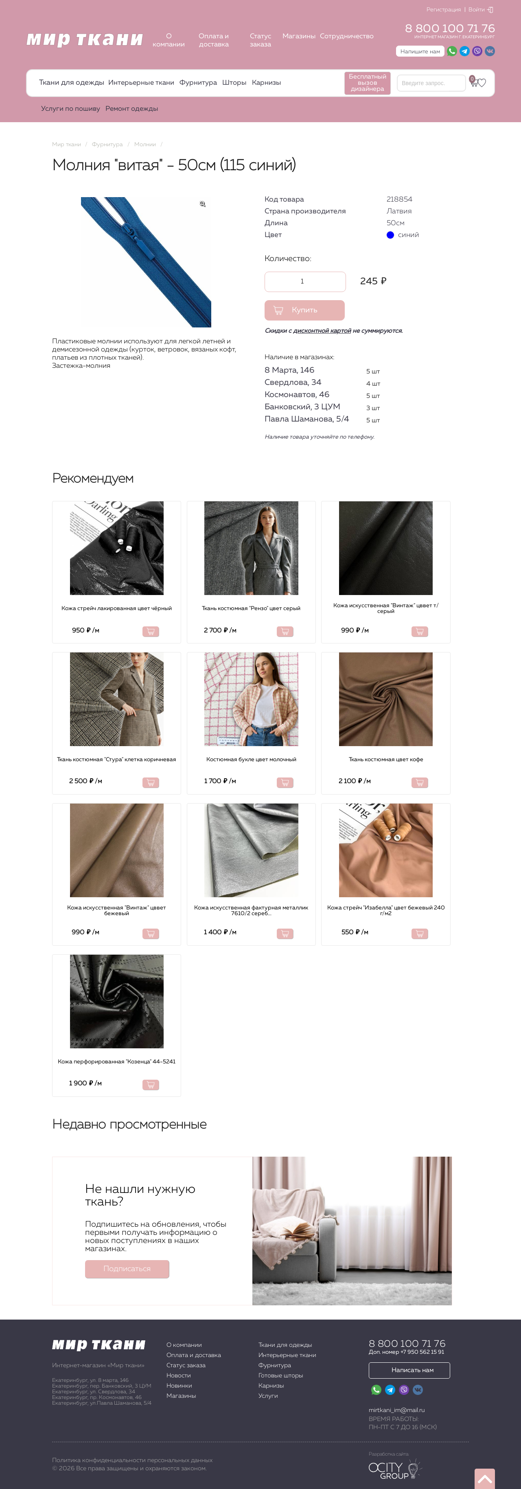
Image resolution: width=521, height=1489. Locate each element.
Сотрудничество (347, 36)
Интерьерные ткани (141, 82)
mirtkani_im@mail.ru (397, 1410)
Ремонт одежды (131, 108)
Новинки (179, 1386)
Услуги (268, 1396)
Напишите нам (420, 52)
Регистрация (444, 10)
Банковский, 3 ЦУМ (302, 407)
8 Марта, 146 (289, 370)
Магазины (299, 36)
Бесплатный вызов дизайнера (367, 83)
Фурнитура (198, 82)
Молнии (145, 144)
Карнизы (266, 82)
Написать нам (413, 1370)
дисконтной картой (322, 331)
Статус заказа (260, 40)
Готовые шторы (280, 1376)
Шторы (234, 82)
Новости (178, 1376)
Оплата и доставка (214, 40)
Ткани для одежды (71, 82)
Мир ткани (66, 144)
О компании (169, 40)
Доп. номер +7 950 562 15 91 (406, 1352)
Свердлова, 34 (293, 382)
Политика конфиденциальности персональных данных (132, 1460)
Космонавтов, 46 (297, 395)
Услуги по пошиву (70, 108)
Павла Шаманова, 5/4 (307, 419)
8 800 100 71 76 (450, 29)
